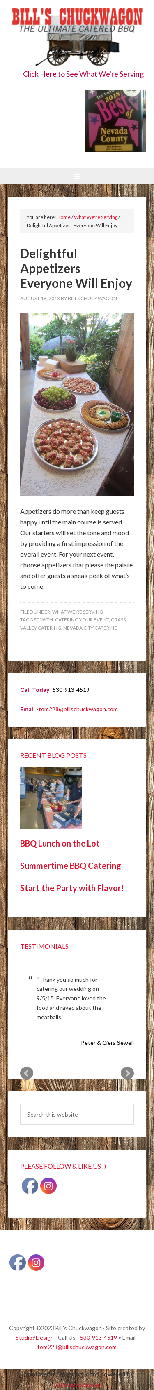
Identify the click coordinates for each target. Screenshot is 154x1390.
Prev (26, 1073)
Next (127, 1073)
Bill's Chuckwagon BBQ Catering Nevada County (77, 38)
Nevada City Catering (90, 628)
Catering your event (82, 619)
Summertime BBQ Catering (70, 865)
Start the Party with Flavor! (72, 888)
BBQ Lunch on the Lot (60, 843)
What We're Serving (77, 612)
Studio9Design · (36, 1337)
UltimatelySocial (77, 1384)
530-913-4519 (98, 1337)
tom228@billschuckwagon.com (78, 709)
